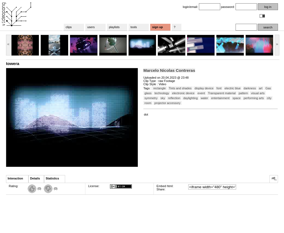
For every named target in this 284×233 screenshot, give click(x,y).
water (204, 98)
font (218, 88)
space (236, 98)
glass (148, 93)
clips (69, 27)
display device (204, 88)
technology (162, 93)
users (91, 27)
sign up (157, 27)
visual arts (258, 93)
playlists (114, 27)
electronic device (183, 93)
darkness (250, 88)
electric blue (233, 88)
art (260, 88)
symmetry (151, 98)
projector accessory (167, 103)
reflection (174, 98)
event (201, 93)
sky (163, 98)
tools (134, 27)
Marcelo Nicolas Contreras (169, 70)
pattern (243, 93)
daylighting (190, 98)
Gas (268, 88)
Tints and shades (180, 88)
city (269, 98)
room (147, 103)
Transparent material (222, 93)
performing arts (254, 98)
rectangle (159, 88)
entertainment (220, 98)
